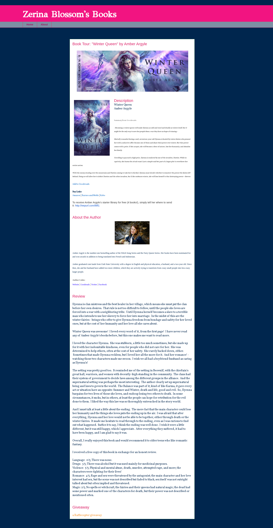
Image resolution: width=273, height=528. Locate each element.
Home (29, 24)
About (44, 24)
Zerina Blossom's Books (69, 14)
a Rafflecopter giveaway (87, 515)
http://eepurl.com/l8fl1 (87, 205)
